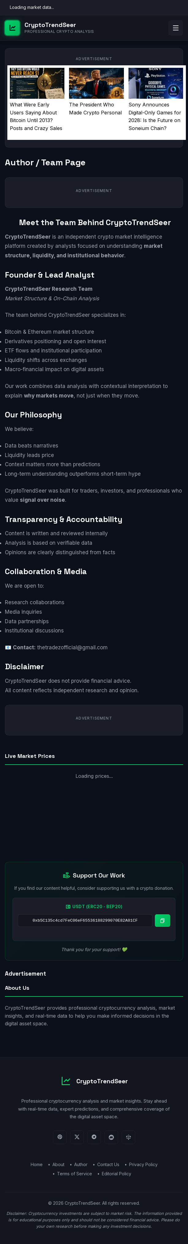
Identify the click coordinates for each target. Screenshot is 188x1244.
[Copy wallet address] (162, 920)
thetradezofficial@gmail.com (72, 647)
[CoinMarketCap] (111, 1137)
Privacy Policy (143, 1164)
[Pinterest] (60, 1137)
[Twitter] (77, 1137)
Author (80, 1164)
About (58, 1164)
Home (37, 1164)
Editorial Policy (116, 1173)
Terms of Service (74, 1173)
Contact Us (108, 1164)
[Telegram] (94, 1137)
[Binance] (128, 1137)
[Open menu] (175, 28)
